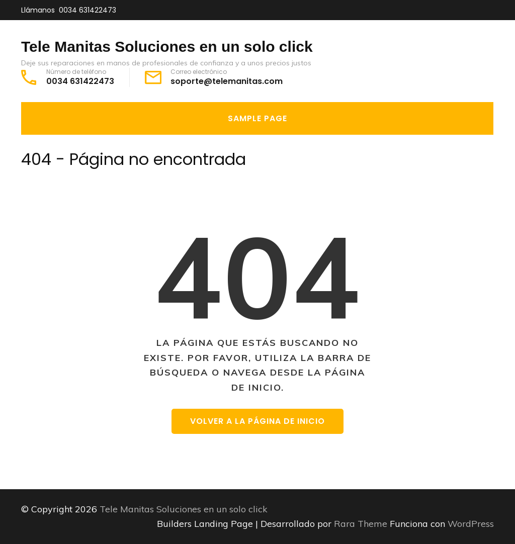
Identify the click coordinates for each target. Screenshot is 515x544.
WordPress (471, 523)
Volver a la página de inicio (257, 421)
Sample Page (257, 118)
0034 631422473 (87, 10)
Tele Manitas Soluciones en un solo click (167, 46)
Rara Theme (362, 523)
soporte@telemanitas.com (226, 81)
